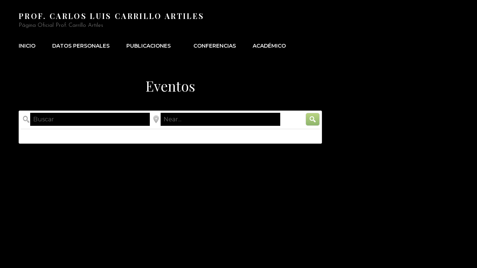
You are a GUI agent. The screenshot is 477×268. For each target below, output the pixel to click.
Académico (269, 45)
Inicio (27, 45)
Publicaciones (152, 45)
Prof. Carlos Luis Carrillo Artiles (111, 16)
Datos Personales (81, 45)
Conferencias (214, 45)
